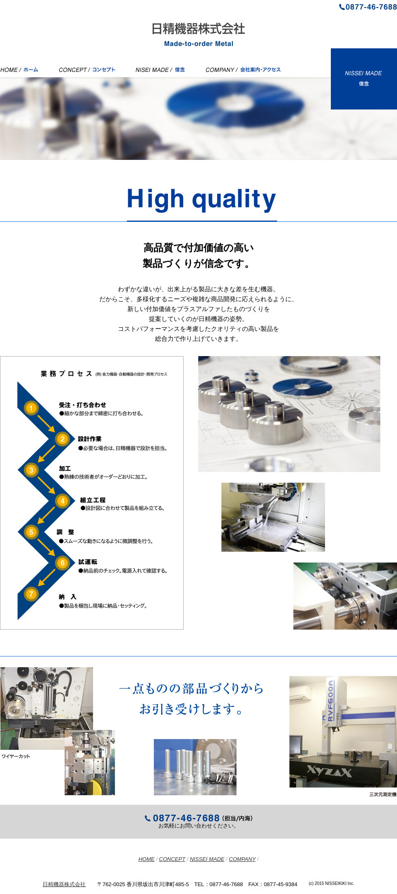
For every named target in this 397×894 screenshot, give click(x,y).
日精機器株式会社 (64, 884)
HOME (147, 859)
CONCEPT (172, 859)
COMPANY (242, 859)
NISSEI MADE (207, 859)
